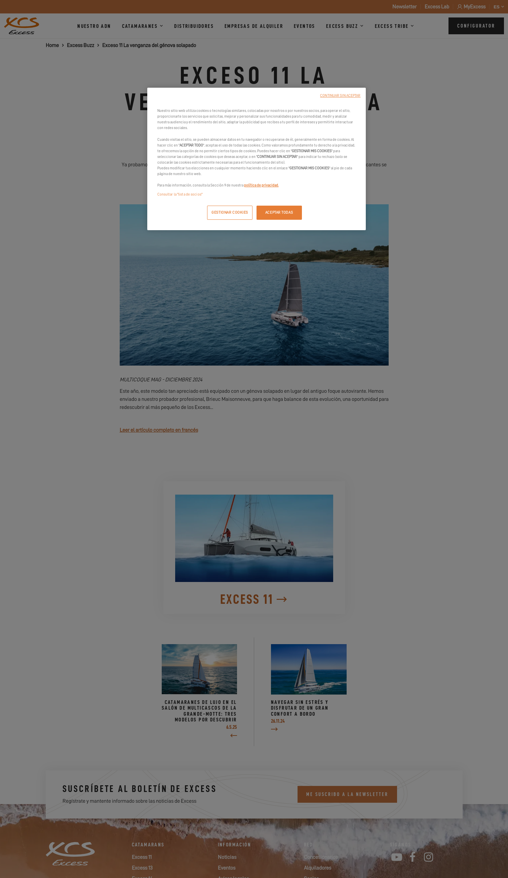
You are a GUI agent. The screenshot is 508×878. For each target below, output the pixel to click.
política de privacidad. (261, 185)
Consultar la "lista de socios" (179, 194)
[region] (256, 159)
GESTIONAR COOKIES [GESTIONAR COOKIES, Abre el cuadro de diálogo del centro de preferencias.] (229, 212)
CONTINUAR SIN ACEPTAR (340, 95)
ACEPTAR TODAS (279, 212)
